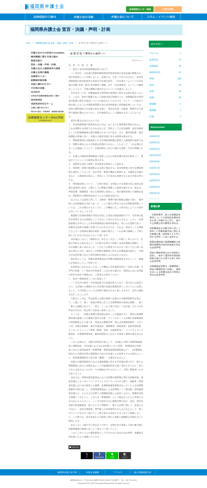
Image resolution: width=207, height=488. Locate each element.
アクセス (117, 472)
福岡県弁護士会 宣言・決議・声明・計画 (54, 43)
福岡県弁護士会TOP (67, 472)
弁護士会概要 (92, 472)
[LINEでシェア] (112, 455)
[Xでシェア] (87, 455)
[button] (125, 455)
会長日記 (74, 447)
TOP (28, 43)
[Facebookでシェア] (100, 455)
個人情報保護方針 (142, 472)
